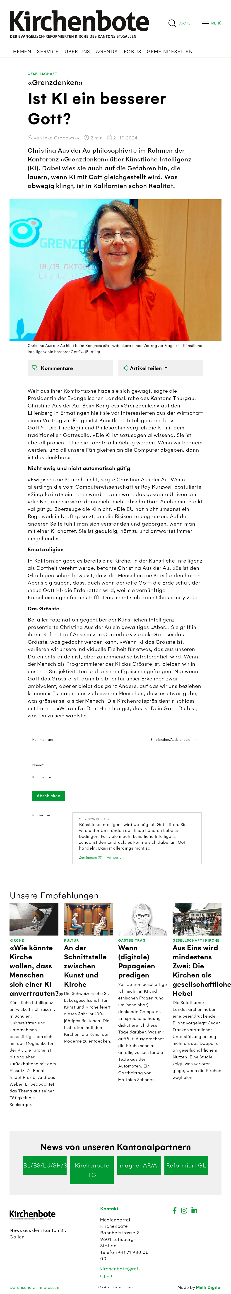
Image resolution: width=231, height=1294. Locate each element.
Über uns (77, 52)
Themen (20, 52)
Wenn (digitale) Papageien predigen (136, 961)
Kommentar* (42, 777)
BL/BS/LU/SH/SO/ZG (45, 1165)
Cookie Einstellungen (115, 1287)
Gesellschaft (42, 74)
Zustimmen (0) (90, 857)
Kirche (17, 940)
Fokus (132, 52)
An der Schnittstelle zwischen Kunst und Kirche (85, 966)
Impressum (49, 1287)
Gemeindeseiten (170, 52)
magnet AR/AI (139, 1165)
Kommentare (52, 368)
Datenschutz (23, 1287)
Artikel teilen (143, 368)
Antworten (115, 857)
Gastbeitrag (132, 940)
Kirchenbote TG (92, 1170)
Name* (38, 765)
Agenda (107, 52)
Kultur (71, 940)
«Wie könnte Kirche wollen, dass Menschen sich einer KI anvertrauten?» (36, 970)
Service (48, 52)
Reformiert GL (186, 1165)
